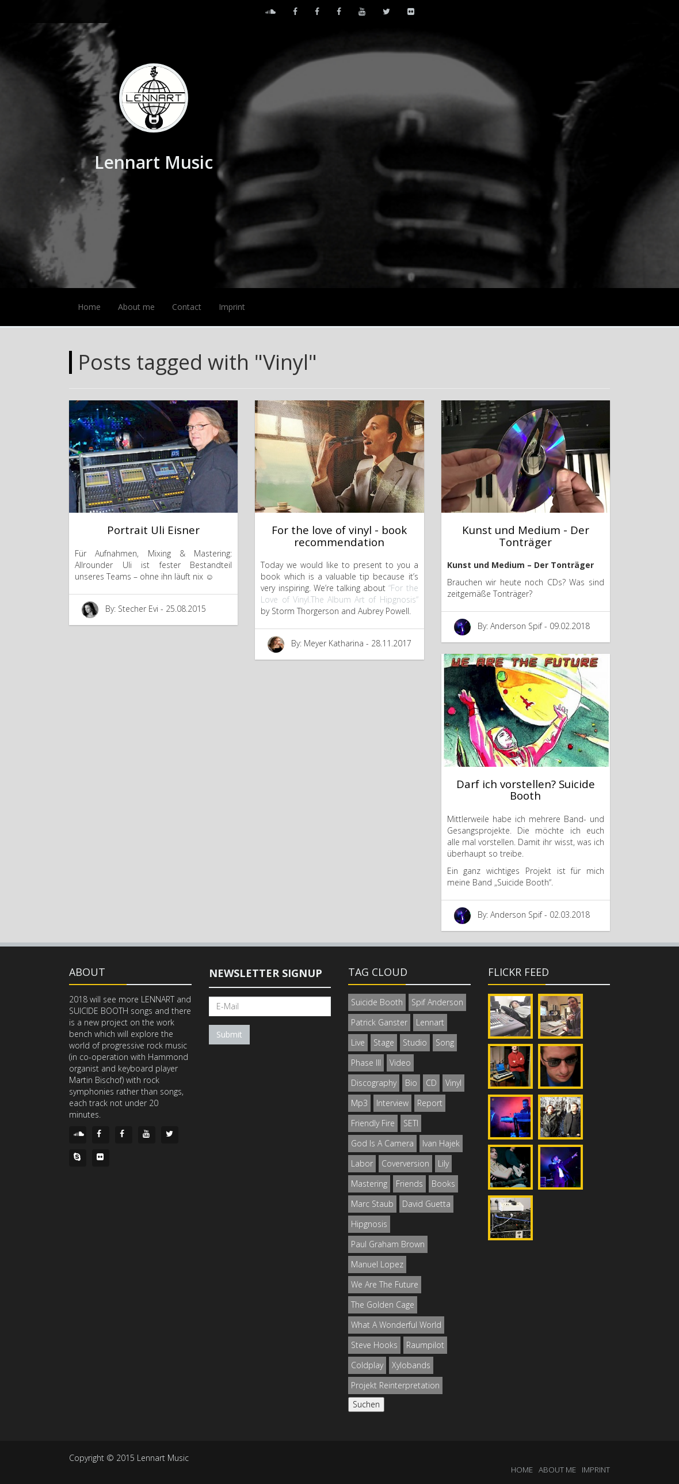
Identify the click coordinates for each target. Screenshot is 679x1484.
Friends (409, 1183)
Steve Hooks (374, 1344)
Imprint (232, 306)
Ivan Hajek (441, 1143)
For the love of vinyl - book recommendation (339, 536)
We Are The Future (384, 1284)
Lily (443, 1163)
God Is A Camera (382, 1143)
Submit (229, 1034)
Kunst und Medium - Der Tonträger (525, 536)
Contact (186, 306)
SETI (410, 1123)
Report (430, 1102)
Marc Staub (372, 1203)
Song (445, 1042)
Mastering (369, 1183)
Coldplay (367, 1365)
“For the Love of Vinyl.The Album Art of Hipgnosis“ (339, 593)
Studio (415, 1042)
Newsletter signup (265, 973)
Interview (392, 1102)
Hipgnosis (369, 1223)
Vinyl (453, 1082)
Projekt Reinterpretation (395, 1385)
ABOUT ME (557, 1469)
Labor (362, 1163)
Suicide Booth (377, 1002)
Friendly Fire (373, 1123)
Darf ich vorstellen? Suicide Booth (525, 790)
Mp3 (359, 1102)
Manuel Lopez (377, 1264)
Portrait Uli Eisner (153, 530)
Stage (383, 1042)
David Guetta (426, 1203)
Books (443, 1183)
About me (136, 306)
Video (400, 1062)
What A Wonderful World (396, 1324)
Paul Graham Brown (388, 1244)
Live (358, 1042)
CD (431, 1082)
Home (89, 306)
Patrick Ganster (379, 1022)
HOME (522, 1469)
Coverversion (405, 1163)
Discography (373, 1082)
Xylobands (411, 1365)
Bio (411, 1082)
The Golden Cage (382, 1304)
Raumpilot (425, 1344)
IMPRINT (596, 1469)
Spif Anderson (437, 1002)
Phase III (366, 1062)
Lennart (430, 1022)
